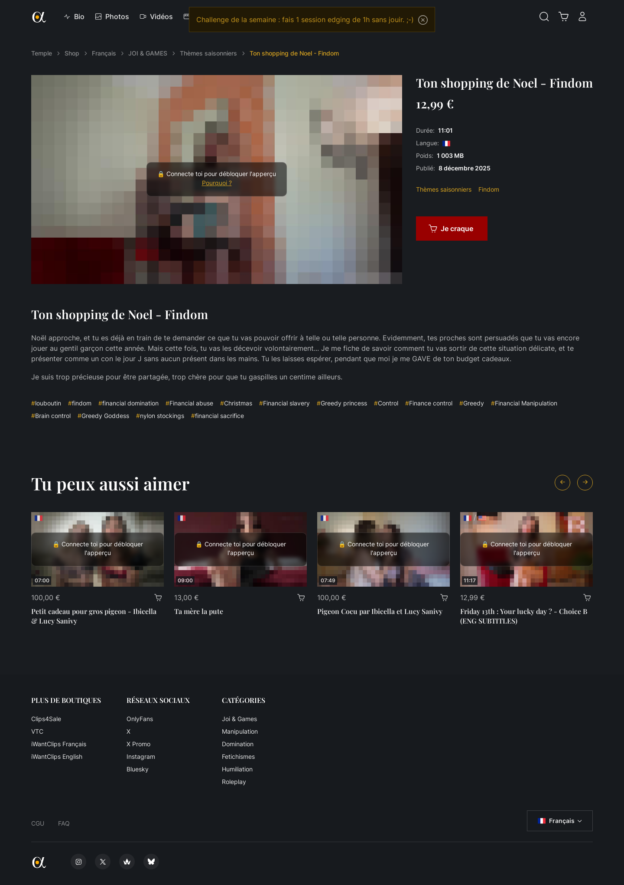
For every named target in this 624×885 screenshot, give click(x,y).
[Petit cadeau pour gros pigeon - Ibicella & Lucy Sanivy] (97, 549)
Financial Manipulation (524, 403)
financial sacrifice (217, 415)
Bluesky (138, 769)
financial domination (128, 403)
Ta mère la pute (198, 611)
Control (386, 403)
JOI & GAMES (147, 53)
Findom (488, 189)
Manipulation (240, 731)
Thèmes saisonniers (208, 53)
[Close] (423, 20)
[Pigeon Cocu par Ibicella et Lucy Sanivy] (383, 549)
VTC (37, 731)
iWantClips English (56, 756)
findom (79, 403)
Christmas (236, 403)
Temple (41, 53)
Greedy (471, 403)
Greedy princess (342, 403)
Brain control (51, 415)
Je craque (451, 228)
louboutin (46, 403)
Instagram (141, 756)
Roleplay (234, 781)
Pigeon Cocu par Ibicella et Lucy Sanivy (379, 611)
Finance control (428, 403)
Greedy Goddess (103, 415)
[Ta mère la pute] (240, 549)
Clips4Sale (46, 718)
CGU (37, 823)
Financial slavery (284, 403)
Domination (238, 744)
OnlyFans (140, 718)
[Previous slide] (562, 482)
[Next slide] (585, 482)
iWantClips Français (58, 744)
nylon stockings (160, 415)
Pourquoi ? (217, 183)
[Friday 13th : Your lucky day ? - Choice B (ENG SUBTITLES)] (526, 549)
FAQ (64, 823)
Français (104, 53)
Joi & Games (239, 718)
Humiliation (237, 769)
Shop (72, 53)
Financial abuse (189, 403)
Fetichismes (238, 756)
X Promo (138, 744)
